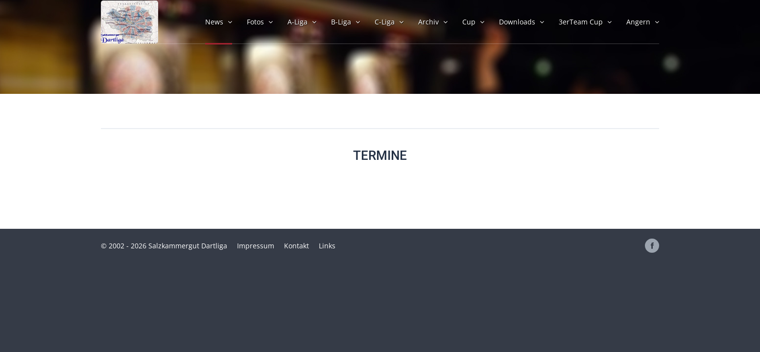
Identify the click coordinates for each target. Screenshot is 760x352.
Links (327, 245)
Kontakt (296, 245)
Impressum (255, 245)
